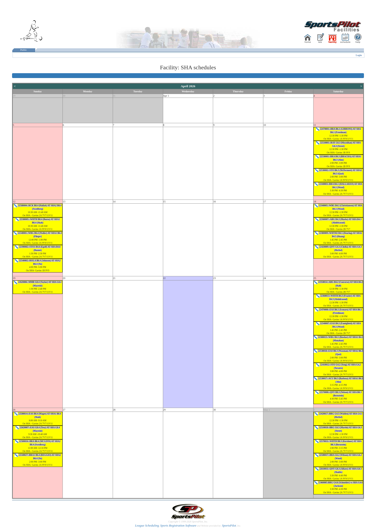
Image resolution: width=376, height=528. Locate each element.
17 (264, 201)
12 (14, 201)
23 (214, 278)
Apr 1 (166, 95)
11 (314, 125)
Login (359, 55)
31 (114, 95)
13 (64, 201)
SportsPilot (229, 525)
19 (14, 278)
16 (214, 201)
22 (164, 278)
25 (314, 278)
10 (264, 125)
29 (14, 95)
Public (23, 50)
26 (14, 409)
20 (64, 278)
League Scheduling (147, 525)
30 (64, 95)
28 (114, 409)
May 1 (266, 409)
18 (314, 201)
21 (114, 278)
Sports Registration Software (178, 525)
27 (64, 409)
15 (164, 201)
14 (114, 201)
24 (264, 278)
